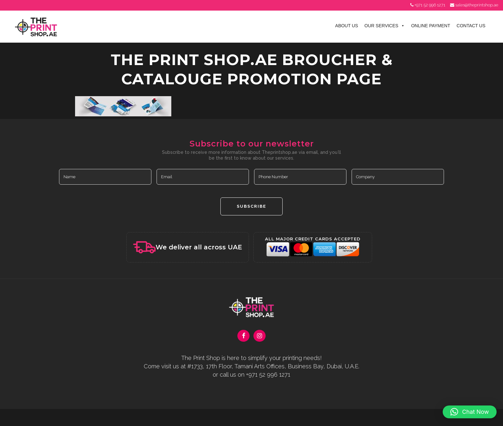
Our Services (384, 25)
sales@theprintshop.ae (476, 5)
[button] (470, 411)
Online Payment (430, 25)
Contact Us (470, 25)
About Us (346, 25)
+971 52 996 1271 (429, 5)
